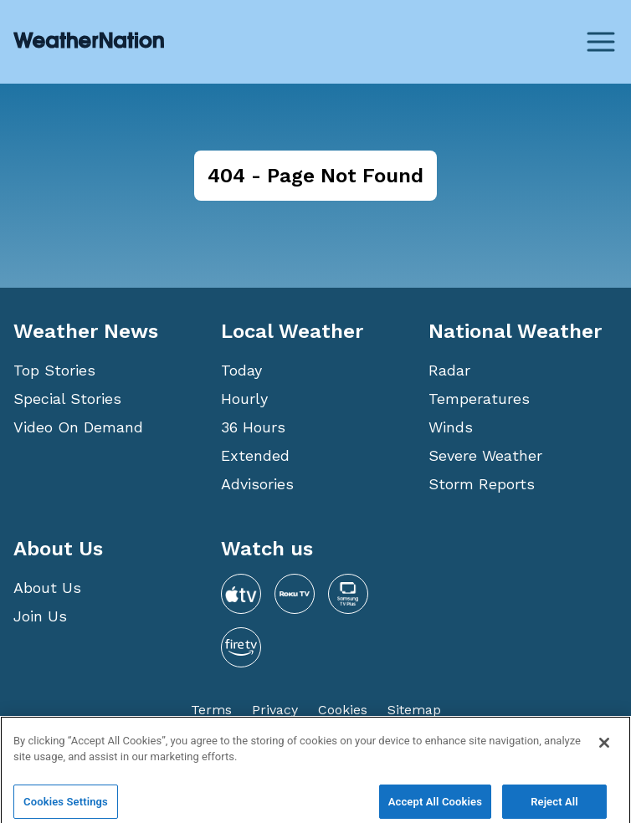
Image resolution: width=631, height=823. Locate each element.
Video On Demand (78, 427)
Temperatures (479, 398)
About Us (47, 587)
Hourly (244, 398)
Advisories (257, 484)
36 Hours (253, 427)
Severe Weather (485, 455)
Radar (449, 370)
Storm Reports (481, 484)
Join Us (40, 616)
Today (241, 370)
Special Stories (67, 398)
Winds (450, 427)
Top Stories (54, 370)
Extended (255, 455)
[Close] (604, 752)
